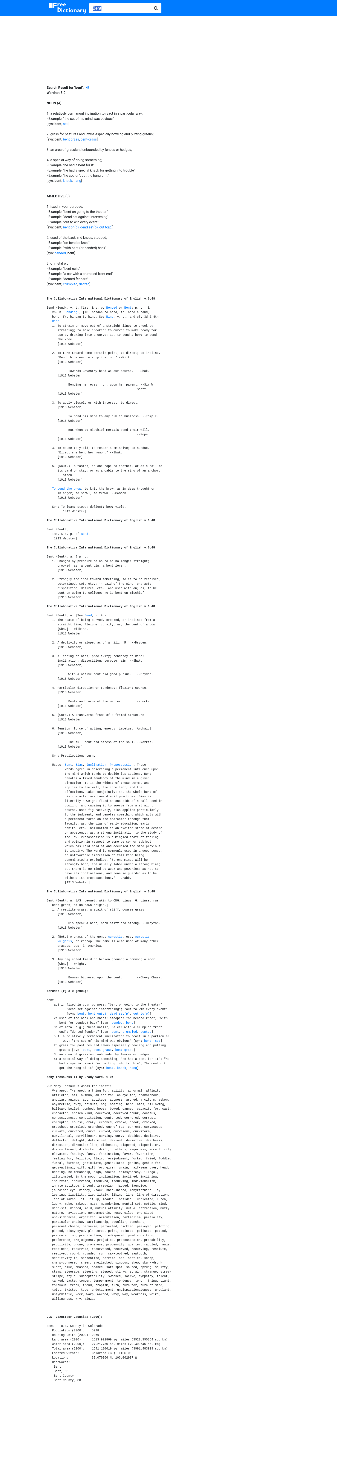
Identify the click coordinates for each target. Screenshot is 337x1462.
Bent (128, 307)
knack (67, 181)
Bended (111, 307)
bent (81, 1013)
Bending (71, 312)
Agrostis (115, 937)
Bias (79, 765)
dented (84, 284)
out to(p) (105, 227)
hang (77, 181)
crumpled (70, 284)
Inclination (96, 765)
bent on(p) (71, 227)
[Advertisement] (168, 47)
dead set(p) (89, 227)
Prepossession (121, 765)
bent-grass (89, 139)
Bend (55, 321)
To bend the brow (66, 488)
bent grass (71, 139)
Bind (109, 317)
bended (60, 253)
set (65, 124)
